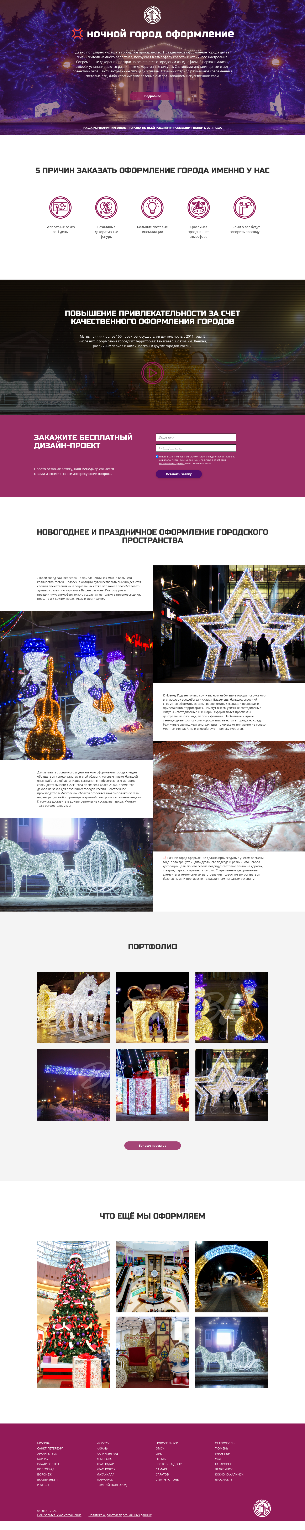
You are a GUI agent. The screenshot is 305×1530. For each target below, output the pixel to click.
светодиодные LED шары (194, 715)
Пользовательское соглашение (59, 1524)
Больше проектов (152, 1151)
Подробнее (152, 96)
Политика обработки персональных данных (120, 1524)
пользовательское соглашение (191, 459)
